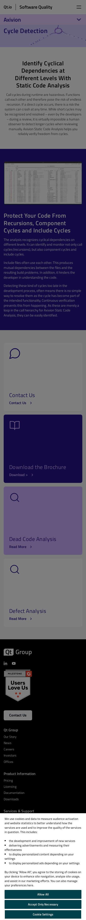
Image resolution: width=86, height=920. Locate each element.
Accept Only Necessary (43, 904)
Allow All (43, 894)
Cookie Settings (43, 914)
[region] (43, 866)
